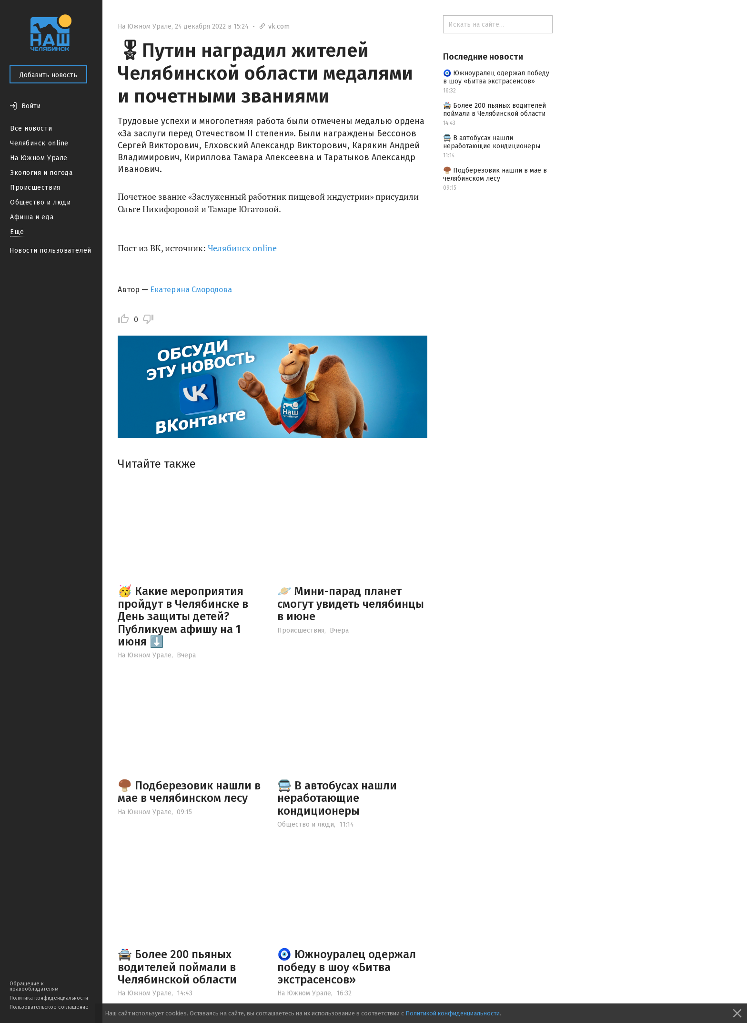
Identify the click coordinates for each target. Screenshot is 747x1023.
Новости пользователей (50, 250)
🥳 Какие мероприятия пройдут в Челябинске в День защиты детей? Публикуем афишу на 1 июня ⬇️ (183, 616)
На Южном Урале (39, 158)
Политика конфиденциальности (49, 998)
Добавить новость (48, 75)
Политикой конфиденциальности (452, 1013)
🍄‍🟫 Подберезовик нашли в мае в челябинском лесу (189, 792)
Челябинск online (39, 143)
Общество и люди (40, 202)
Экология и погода (41, 173)
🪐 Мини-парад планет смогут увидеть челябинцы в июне (350, 603)
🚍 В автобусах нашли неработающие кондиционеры (337, 798)
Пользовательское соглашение (49, 1007)
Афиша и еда (31, 217)
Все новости (31, 128)
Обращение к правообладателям (34, 986)
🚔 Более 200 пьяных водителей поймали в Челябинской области (177, 967)
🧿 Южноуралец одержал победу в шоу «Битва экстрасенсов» (346, 967)
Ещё (17, 232)
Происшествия (35, 188)
